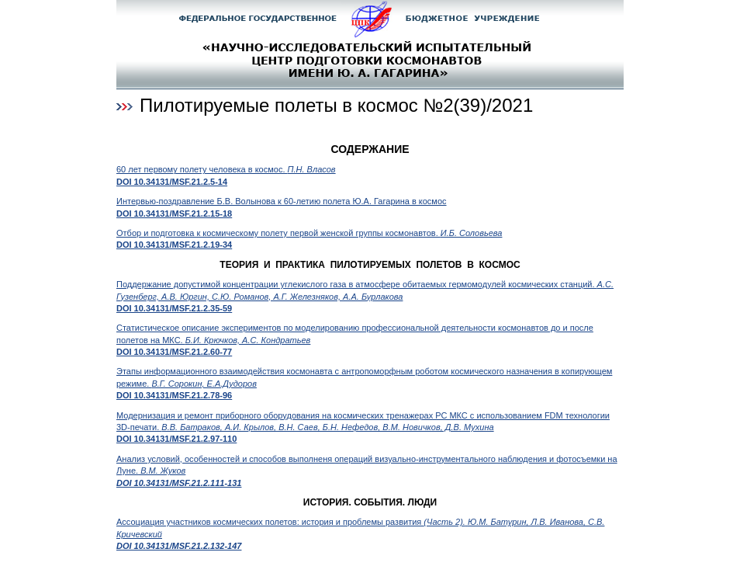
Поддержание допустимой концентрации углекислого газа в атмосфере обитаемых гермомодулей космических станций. (365, 296)
